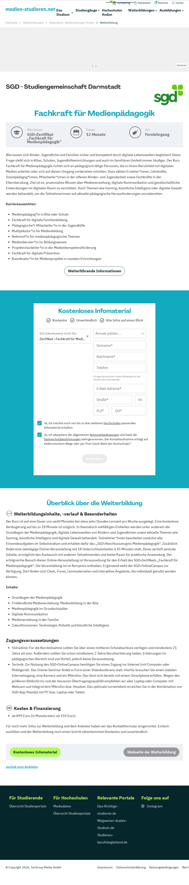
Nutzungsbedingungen (104, 435)
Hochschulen (112, 423)
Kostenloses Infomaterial (35, 752)
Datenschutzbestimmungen (62, 439)
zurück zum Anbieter (22, 767)
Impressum (105, 867)
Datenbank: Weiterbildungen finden (71, 22)
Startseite (12, 22)
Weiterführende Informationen (94, 270)
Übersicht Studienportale (27, 806)
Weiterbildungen (141, 10)
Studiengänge (86, 10)
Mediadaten (62, 806)
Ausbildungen (170, 10)
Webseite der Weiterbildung (151, 752)
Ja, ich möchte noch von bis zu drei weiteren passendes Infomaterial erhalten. (90, 425)
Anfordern (94, 458)
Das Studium (63, 12)
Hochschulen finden (112, 12)
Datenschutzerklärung (131, 867)
